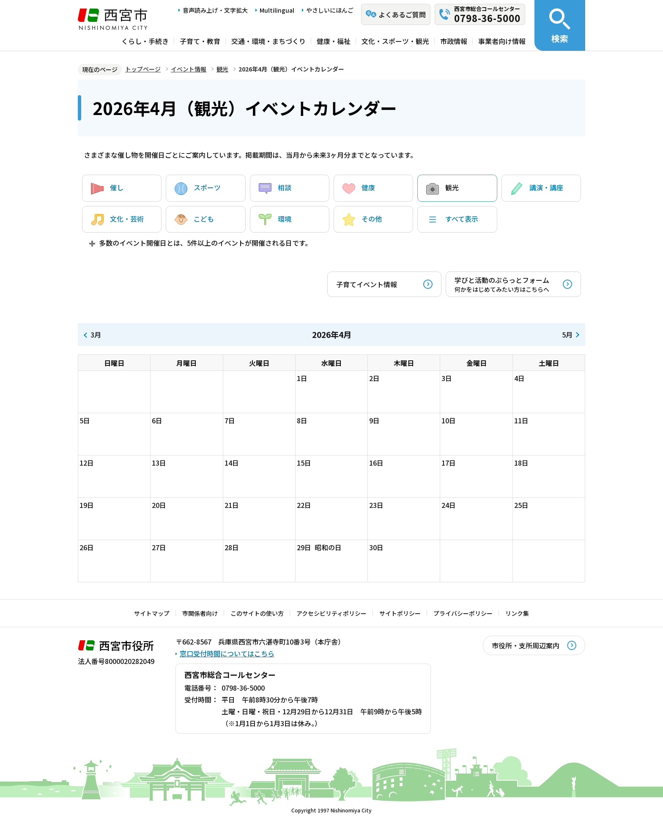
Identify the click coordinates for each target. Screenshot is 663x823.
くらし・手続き (145, 41)
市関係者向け (200, 613)
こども (194, 219)
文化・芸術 (117, 219)
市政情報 (453, 41)
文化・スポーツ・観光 (395, 41)
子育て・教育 (200, 41)
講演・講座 (536, 188)
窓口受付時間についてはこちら (227, 653)
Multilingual (277, 10)
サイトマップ (152, 613)
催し (107, 188)
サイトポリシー (400, 613)
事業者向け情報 (502, 41)
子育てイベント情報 (366, 284)
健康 (358, 188)
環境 (275, 219)
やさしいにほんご (329, 10)
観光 (222, 69)
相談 (275, 188)
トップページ (143, 69)
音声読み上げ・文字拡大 (215, 10)
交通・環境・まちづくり (268, 41)
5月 (567, 334)
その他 (362, 219)
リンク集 (517, 613)
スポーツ (198, 188)
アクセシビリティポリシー (331, 613)
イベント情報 (188, 69)
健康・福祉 (334, 41)
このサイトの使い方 (257, 613)
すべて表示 (452, 219)
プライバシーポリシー (463, 613)
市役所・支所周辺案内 (525, 645)
